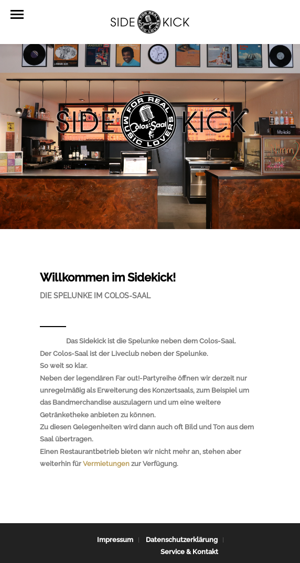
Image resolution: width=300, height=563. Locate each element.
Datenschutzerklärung (182, 540)
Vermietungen (106, 464)
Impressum (115, 540)
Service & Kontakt (189, 552)
